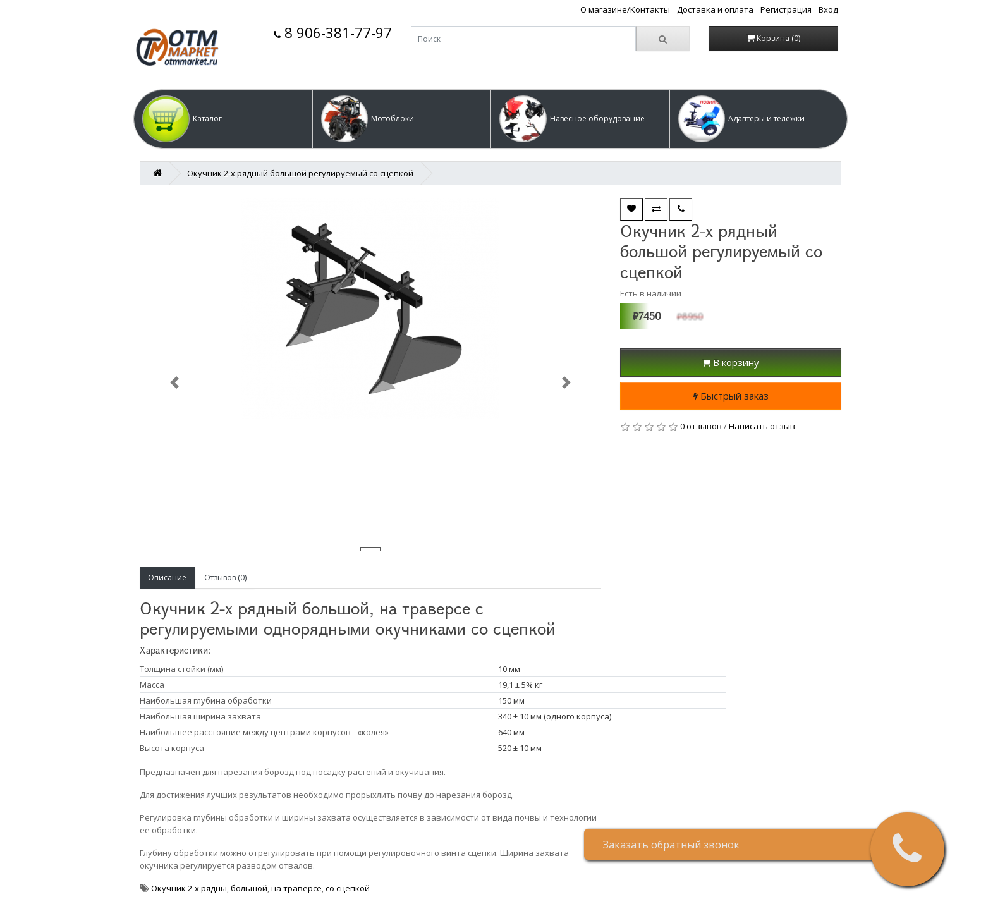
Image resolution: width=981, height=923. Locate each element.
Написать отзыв (762, 426)
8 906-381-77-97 (333, 32)
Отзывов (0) (225, 577)
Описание (167, 577)
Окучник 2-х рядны (189, 888)
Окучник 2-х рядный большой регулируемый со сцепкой (300, 173)
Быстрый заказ (731, 395)
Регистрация (786, 9)
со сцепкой (348, 888)
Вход (828, 9)
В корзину (730, 362)
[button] (222, 119)
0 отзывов (701, 426)
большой (249, 888)
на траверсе (296, 888)
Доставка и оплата (715, 9)
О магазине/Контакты (625, 9)
